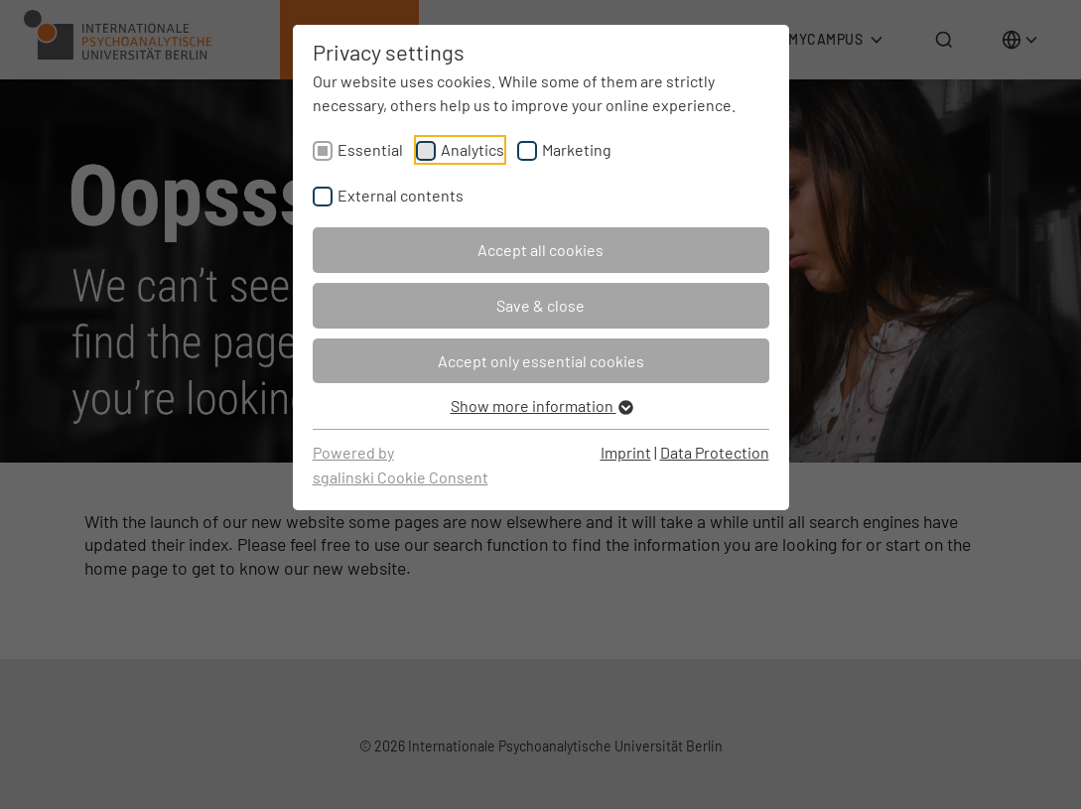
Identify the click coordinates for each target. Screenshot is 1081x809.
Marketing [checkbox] (576, 149)
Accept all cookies (540, 249)
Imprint (626, 452)
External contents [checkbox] (401, 195)
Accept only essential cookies (541, 360)
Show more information (541, 405)
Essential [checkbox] (370, 149)
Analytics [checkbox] (472, 149)
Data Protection (714, 452)
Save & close (540, 305)
